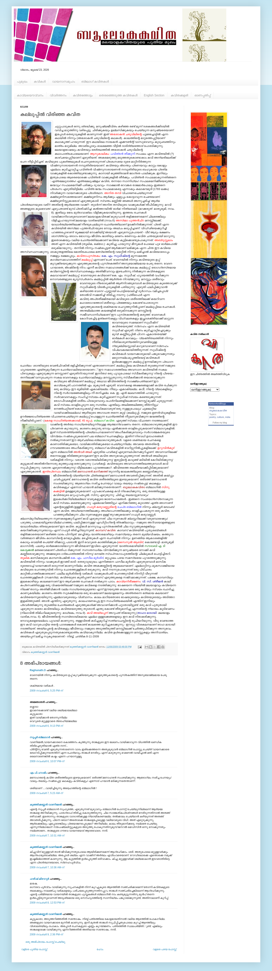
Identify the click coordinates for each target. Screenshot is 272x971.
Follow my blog (220, 423)
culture (220, 417)
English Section (154, 95)
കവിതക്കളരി (179, 95)
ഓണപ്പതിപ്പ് (202, 95)
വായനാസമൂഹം (63, 81)
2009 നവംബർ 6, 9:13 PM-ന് (46, 725)
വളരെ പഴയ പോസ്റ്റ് (164, 949)
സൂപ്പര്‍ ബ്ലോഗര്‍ (40, 737)
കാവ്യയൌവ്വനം (30, 95)
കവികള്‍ (40, 81)
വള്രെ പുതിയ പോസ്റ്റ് (34, 949)
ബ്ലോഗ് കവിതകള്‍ (95, 81)
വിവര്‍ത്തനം (58, 95)
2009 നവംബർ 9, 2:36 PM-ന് (46, 934)
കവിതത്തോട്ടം (83, 95)
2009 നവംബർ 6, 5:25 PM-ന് (46, 690)
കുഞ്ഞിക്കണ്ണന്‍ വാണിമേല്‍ (45, 652)
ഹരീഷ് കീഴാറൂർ (39, 878)
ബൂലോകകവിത (218, 410)
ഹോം (100, 949)
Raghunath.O (38, 670)
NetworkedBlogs (217, 403)
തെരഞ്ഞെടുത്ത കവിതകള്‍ (118, 95)
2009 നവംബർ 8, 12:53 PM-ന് (47, 902)
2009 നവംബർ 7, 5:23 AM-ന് (46, 793)
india (227, 417)
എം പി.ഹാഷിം (38, 772)
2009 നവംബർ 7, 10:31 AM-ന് (47, 835)
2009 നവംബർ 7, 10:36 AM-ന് (47, 867)
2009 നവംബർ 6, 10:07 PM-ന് (47, 761)
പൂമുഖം (22, 81)
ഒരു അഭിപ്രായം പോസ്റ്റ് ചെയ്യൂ (45, 941)
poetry (212, 417)
